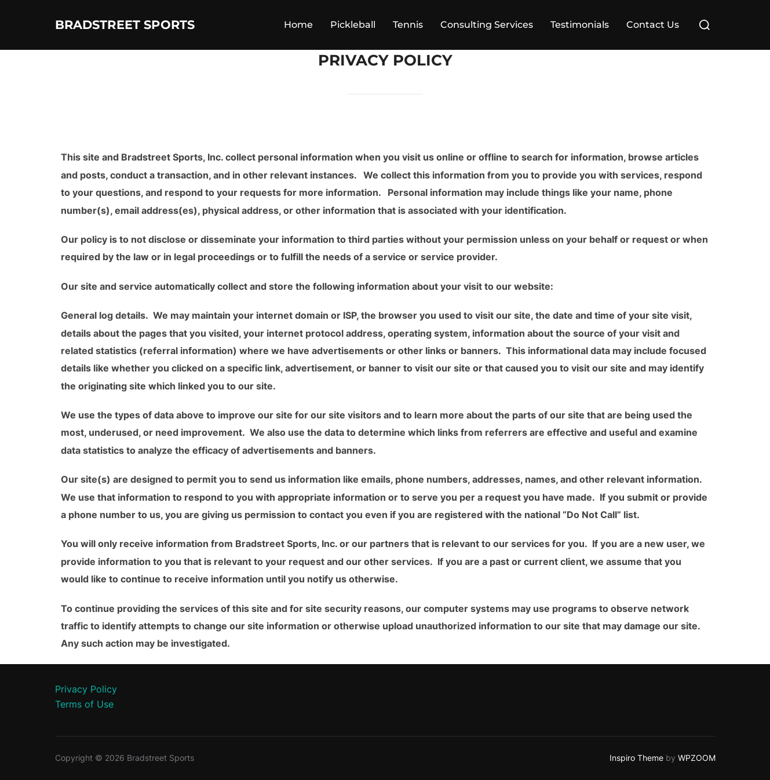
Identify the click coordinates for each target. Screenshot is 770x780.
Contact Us (652, 24)
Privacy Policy (86, 689)
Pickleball (352, 24)
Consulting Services (486, 24)
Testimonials (579, 24)
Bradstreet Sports (146, 25)
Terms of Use (84, 704)
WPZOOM (697, 758)
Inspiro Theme (636, 758)
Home (298, 24)
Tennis (408, 24)
